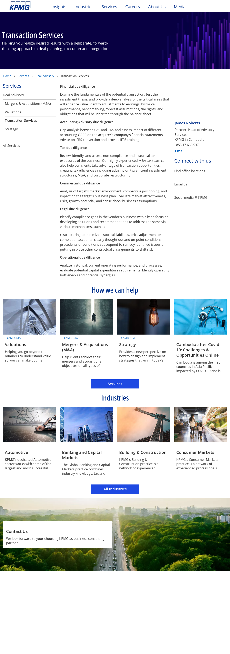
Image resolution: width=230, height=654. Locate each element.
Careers (132, 7)
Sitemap (89, 580)
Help (110, 580)
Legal (14, 580)
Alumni (79, 596)
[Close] (217, 647)
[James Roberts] (201, 112)
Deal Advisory (45, 76)
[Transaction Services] (53, 120)
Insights (58, 7)
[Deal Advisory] (53, 95)
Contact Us (18, 604)
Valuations (13, 112)
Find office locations (189, 171)
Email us (180, 184)
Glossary (131, 580)
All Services (29, 154)
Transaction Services (21, 120)
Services (23, 76)
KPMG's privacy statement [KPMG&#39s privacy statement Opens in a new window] (69, 632)
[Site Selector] (217, 7)
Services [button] (109, 7)
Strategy (11, 138)
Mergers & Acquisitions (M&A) (28, 103)
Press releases (53, 604)
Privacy (35, 580)
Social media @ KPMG (191, 197)
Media (180, 7)
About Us (157, 7)
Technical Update (55, 611)
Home (7, 76)
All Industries (115, 489)
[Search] (208, 7)
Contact (16, 596)
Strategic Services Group (26, 129)
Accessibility (61, 580)
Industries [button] (83, 7)
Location (16, 611)
